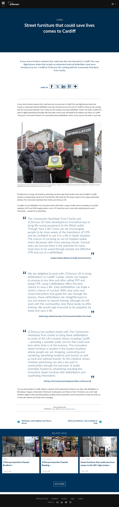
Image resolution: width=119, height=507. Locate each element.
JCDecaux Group (42, 499)
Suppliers (54, 499)
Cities (53, 409)
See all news (59, 486)
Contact (64, 499)
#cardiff (62, 409)
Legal (72, 499)
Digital (49, 461)
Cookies (80, 499)
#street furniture (70, 409)
